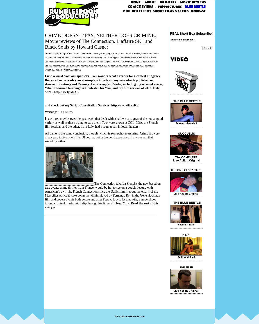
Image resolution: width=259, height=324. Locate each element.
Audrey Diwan (119, 54)
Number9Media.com (133, 316)
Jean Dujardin (106, 61)
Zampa (59, 69)
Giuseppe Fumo (79, 61)
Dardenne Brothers (61, 57)
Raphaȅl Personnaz (119, 65)
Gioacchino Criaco (62, 61)
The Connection (136, 65)
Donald (76, 54)
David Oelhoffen (78, 57)
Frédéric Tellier (143, 57)
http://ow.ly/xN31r (66, 92)
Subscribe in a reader (182, 39)
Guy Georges (93, 61)
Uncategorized (99, 54)
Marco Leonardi (142, 61)
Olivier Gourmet (73, 65)
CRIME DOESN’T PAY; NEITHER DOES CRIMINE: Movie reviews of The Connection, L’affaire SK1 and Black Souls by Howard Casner (100, 41)
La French (117, 61)
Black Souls (146, 54)
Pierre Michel (104, 65)
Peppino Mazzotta (89, 65)
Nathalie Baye (59, 65)
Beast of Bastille (133, 54)
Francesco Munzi (128, 57)
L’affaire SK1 (128, 61)
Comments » (72, 69)
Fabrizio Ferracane (94, 57)
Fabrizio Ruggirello (112, 57)
